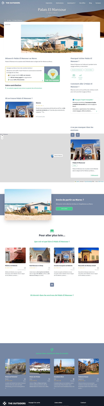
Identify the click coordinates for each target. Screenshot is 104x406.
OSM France (101, 181)
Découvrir (95, 175)
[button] (52, 156)
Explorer (64, 208)
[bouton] (73, 135)
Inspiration (49, 3)
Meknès (38, 103)
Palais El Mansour (18, 20)
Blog (90, 3)
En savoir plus (40, 116)
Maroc (9, 20)
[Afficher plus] (52, 285)
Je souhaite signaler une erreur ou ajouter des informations (23, 88)
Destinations (59, 3)
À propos (98, 3)
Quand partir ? (71, 3)
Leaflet (77, 181)
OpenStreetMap (88, 181)
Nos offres (82, 3)
